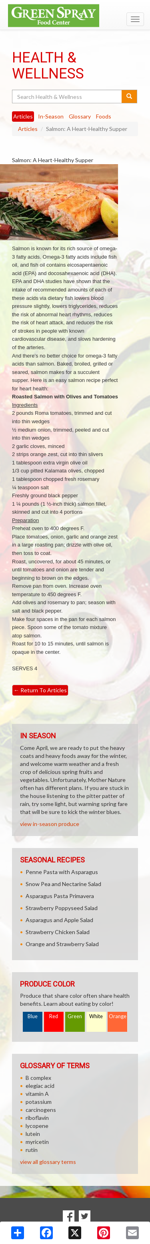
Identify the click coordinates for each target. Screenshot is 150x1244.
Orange (117, 1016)
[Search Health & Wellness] (67, 96)
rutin (32, 1149)
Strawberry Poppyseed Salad (62, 907)
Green (75, 1016)
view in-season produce (49, 823)
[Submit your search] (129, 96)
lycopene (37, 1125)
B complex (38, 1077)
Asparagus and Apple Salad (59, 919)
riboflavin (37, 1117)
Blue (33, 1016)
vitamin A (37, 1093)
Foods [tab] (103, 116)
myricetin (37, 1141)
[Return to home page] (75, 15)
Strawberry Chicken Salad (58, 931)
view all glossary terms (48, 1161)
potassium (39, 1101)
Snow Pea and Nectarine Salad (63, 883)
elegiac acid (40, 1085)
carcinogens (41, 1109)
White (96, 1016)
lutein (33, 1133)
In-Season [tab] (51, 116)
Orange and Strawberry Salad (62, 944)
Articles (28, 128)
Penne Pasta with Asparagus (62, 871)
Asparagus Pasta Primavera (60, 895)
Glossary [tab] (80, 116)
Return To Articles (40, 690)
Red (53, 1016)
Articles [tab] (23, 116)
